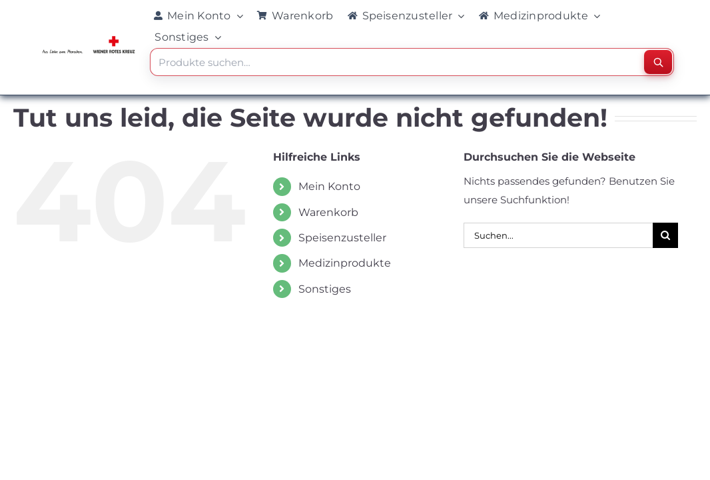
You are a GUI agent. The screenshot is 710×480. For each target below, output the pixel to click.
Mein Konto (329, 186)
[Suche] (665, 235)
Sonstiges (324, 289)
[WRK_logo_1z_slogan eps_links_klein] (88, 39)
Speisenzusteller (342, 237)
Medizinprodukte (344, 263)
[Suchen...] (558, 235)
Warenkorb (328, 212)
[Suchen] (658, 62)
